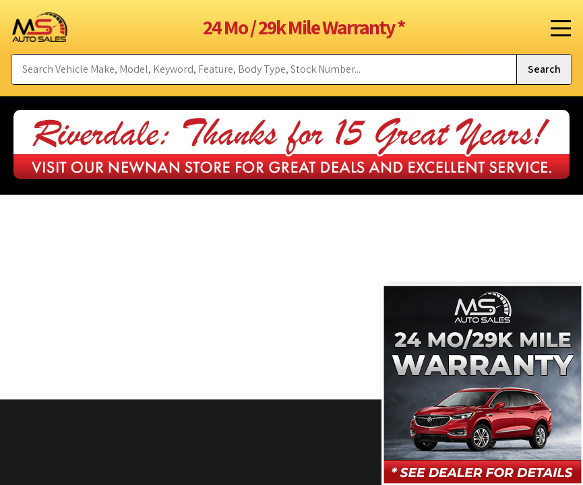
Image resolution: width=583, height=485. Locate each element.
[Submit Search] (544, 69)
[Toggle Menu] (556, 27)
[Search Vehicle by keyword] (263, 69)
